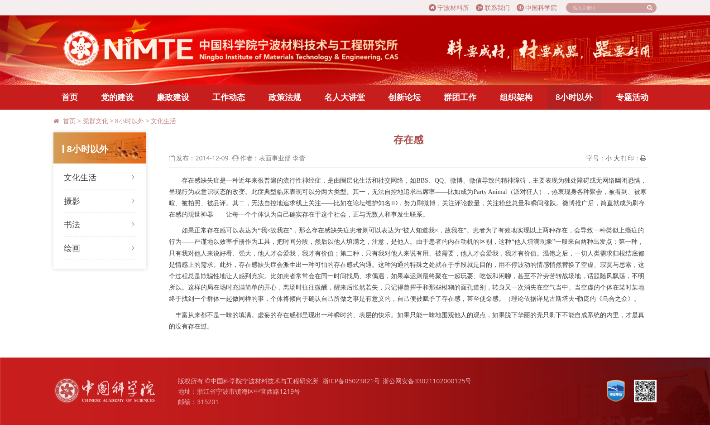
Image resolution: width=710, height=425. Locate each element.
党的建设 (117, 97)
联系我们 (493, 7)
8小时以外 (574, 97)
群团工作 (460, 97)
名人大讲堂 (344, 97)
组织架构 (516, 97)
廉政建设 (173, 97)
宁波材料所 (449, 7)
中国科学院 (537, 7)
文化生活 (163, 120)
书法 (72, 224)
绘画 (72, 247)
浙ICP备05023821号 (351, 381)
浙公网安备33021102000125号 (427, 381)
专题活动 (632, 97)
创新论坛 (404, 97)
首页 (70, 97)
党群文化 (95, 120)
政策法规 (285, 97)
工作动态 (228, 97)
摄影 (72, 200)
